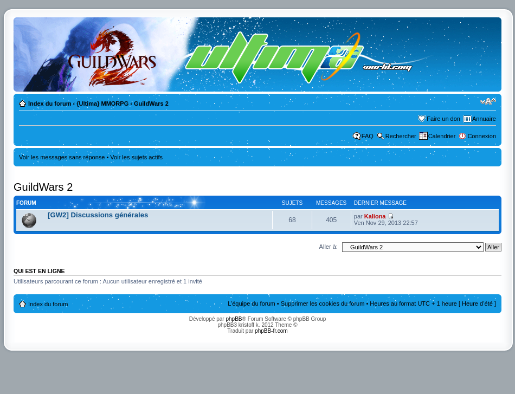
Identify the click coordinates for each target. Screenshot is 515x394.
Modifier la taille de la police (488, 101)
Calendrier (442, 136)
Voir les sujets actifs (136, 157)
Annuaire (484, 118)
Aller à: (328, 246)
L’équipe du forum (251, 303)
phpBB (234, 319)
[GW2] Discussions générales (98, 215)
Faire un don (443, 118)
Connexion (481, 136)
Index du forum (49, 103)
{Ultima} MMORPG (102, 103)
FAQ (368, 136)
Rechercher (400, 136)
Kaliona (375, 216)
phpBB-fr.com (271, 331)
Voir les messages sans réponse (62, 157)
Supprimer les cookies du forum (323, 303)
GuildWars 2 (151, 103)
